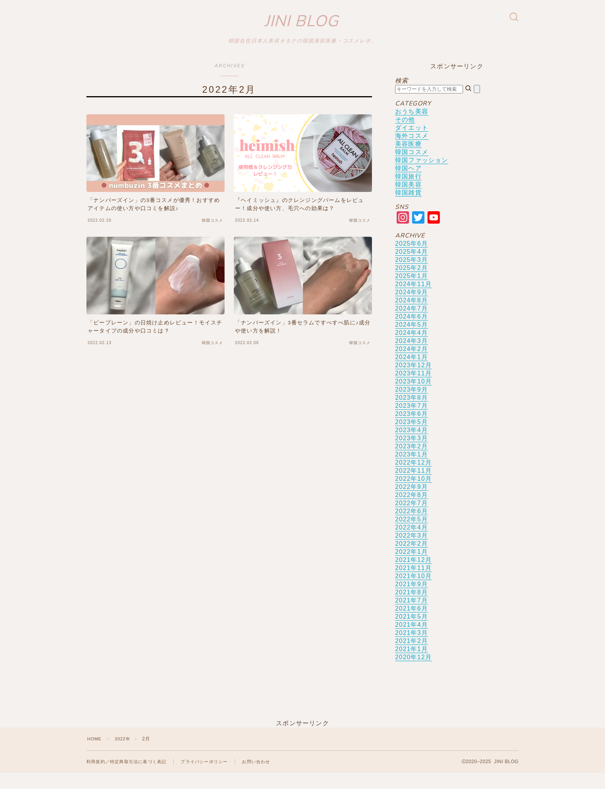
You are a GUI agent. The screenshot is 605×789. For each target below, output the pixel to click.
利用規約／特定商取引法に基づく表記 (129, 777)
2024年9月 (411, 307)
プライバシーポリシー (212, 777)
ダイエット (411, 143)
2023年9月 (411, 405)
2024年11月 (413, 299)
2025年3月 (411, 275)
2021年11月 (413, 583)
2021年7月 (411, 616)
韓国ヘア (408, 183)
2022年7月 (411, 518)
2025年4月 (411, 267)
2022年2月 (411, 559)
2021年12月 (413, 575)
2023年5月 (411, 437)
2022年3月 (411, 551)
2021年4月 (411, 640)
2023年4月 (411, 445)
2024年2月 (411, 364)
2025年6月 (411, 259)
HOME (95, 754)
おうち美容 (411, 127)
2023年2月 (411, 461)
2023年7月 (411, 421)
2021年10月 (413, 591)
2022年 (125, 754)
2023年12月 (413, 380)
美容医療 (408, 159)
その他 (405, 135)
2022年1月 (411, 567)
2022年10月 (413, 494)
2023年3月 (411, 453)
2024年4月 (411, 348)
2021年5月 (411, 632)
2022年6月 (411, 526)
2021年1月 (411, 664)
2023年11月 (413, 388)
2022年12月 (413, 478)
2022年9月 (411, 502)
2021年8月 (411, 607)
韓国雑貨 (408, 208)
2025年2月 (411, 283)
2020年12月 (413, 672)
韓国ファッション (421, 175)
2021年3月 (411, 648)
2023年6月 (411, 429)
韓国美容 (408, 200)
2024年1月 (411, 372)
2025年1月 (411, 291)
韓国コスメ (411, 167)
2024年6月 (411, 332)
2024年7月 (411, 324)
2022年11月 (413, 486)
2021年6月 (411, 624)
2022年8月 (411, 510)
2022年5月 (411, 534)
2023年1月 (411, 470)
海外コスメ (411, 151)
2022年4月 (411, 543)
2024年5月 (411, 340)
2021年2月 (411, 656)
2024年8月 (411, 315)
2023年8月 (411, 413)
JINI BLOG (301, 29)
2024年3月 (411, 356)
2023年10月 (413, 397)
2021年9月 (411, 599)
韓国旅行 (408, 191)
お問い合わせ (267, 777)
